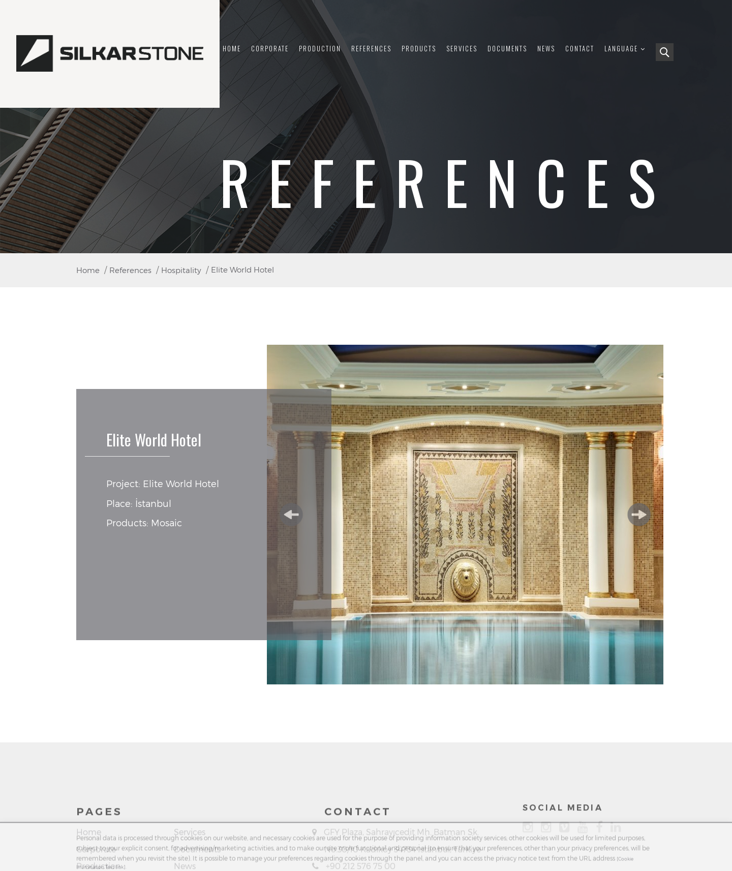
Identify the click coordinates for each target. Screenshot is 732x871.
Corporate (270, 48)
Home (232, 48)
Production (320, 48)
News (546, 48)
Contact (579, 48)
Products (419, 48)
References (371, 48)
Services (461, 48)
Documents (507, 48)
